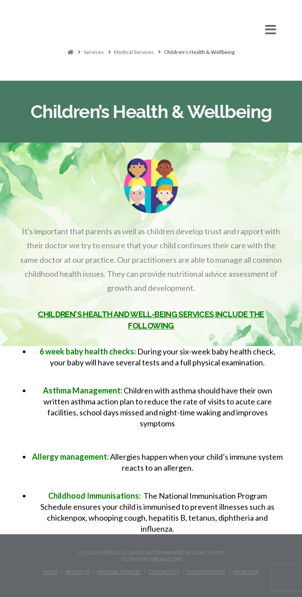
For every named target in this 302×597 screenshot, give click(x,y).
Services (94, 52)
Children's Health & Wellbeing (199, 52)
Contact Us (164, 572)
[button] (151, 29)
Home (50, 572)
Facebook (246, 572)
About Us (77, 572)
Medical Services (134, 52)
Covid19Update (206, 572)
